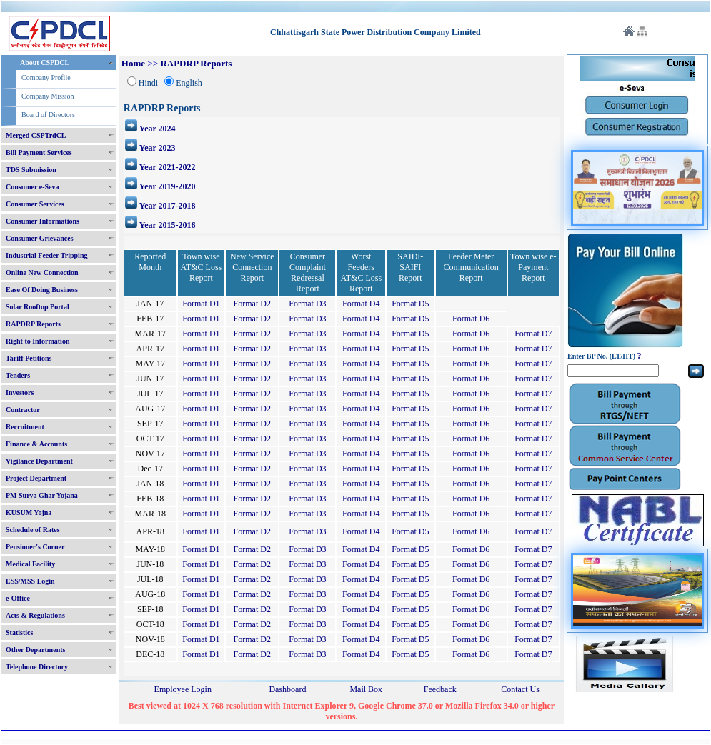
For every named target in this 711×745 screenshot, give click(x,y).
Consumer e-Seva (32, 187)
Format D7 (533, 334)
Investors (20, 392)
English (189, 83)
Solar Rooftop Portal (37, 307)
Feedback (440, 689)
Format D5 (410, 304)
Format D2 (252, 304)
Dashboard (287, 689)
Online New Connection (42, 272)
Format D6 (470, 319)
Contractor (23, 410)
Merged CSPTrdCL (36, 135)
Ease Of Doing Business (42, 290)
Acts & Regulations (35, 615)
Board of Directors (48, 115)
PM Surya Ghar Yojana (42, 495)
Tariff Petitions (28, 358)
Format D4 (360, 304)
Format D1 (200, 304)
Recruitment (25, 427)
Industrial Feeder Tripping (46, 255)
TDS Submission (31, 170)
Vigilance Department (39, 461)
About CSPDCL (44, 62)
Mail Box (365, 689)
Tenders (18, 375)
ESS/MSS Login (30, 581)
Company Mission (47, 96)
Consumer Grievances (40, 238)
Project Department (36, 478)
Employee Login (183, 689)
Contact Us (520, 689)
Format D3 (307, 304)
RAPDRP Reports (33, 324)
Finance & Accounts (36, 444)
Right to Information (37, 341)
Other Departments (35, 650)
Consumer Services (35, 204)
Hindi (148, 83)
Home (133, 63)
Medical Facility (30, 564)
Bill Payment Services (39, 152)
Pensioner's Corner (35, 547)
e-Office (18, 598)
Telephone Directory (37, 667)
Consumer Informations (42, 221)
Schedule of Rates (33, 530)
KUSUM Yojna (28, 512)
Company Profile (46, 77)
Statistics (19, 632)
